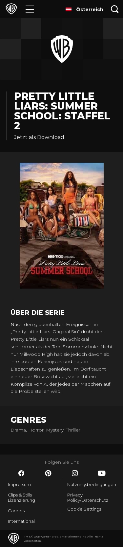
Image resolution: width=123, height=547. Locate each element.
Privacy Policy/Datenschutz (87, 497)
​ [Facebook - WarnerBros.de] (21, 473)
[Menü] (29, 9)
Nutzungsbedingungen (91, 484)
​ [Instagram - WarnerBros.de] (75, 473)
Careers (16, 510)
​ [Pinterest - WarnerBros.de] (48, 473)
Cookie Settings (84, 509)
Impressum (19, 484)
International (21, 521)
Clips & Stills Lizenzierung (21, 497)
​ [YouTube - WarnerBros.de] (102, 473)
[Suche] (115, 9)
